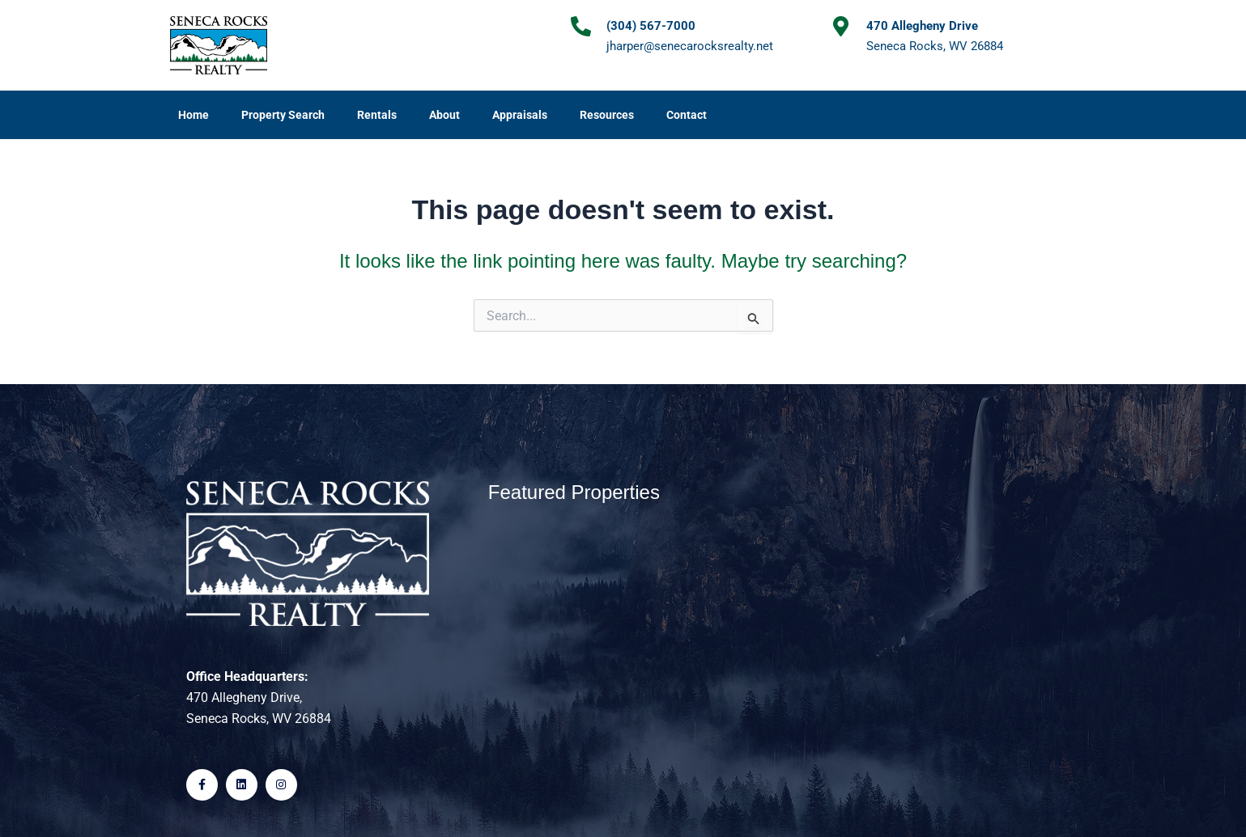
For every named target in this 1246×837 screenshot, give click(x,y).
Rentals (377, 114)
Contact (686, 114)
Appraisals (519, 114)
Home (193, 114)
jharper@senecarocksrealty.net (689, 46)
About (444, 114)
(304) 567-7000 (650, 26)
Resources (607, 114)
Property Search (283, 114)
